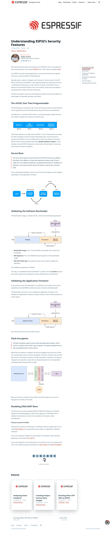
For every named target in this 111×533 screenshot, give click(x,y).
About (26, 525)
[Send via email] (54, 456)
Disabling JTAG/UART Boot (89, 83)
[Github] (22, 60)
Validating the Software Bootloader (88, 74)
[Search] (99, 2)
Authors (19, 525)
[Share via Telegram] (47, 456)
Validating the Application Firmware (89, 78)
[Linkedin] (24, 60)
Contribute (34, 525)
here (58, 69)
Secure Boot (85, 71)
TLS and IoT (31, 438)
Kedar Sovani (26, 57)
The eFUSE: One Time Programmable (88, 68)
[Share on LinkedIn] (33, 456)
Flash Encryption (86, 81)
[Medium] (28, 60)
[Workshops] (67, 2)
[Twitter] (26, 60)
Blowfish (98, 528)
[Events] (74, 2)
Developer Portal (34, 2)
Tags (12, 525)
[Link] (30, 60)
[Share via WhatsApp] (44, 456)
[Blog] (59, 2)
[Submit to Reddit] (40, 456)
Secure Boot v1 (20, 429)
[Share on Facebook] (51, 456)
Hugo (93, 528)
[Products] (81, 2)
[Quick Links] (91, 2)
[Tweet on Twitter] (37, 456)
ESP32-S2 (36, 69)
